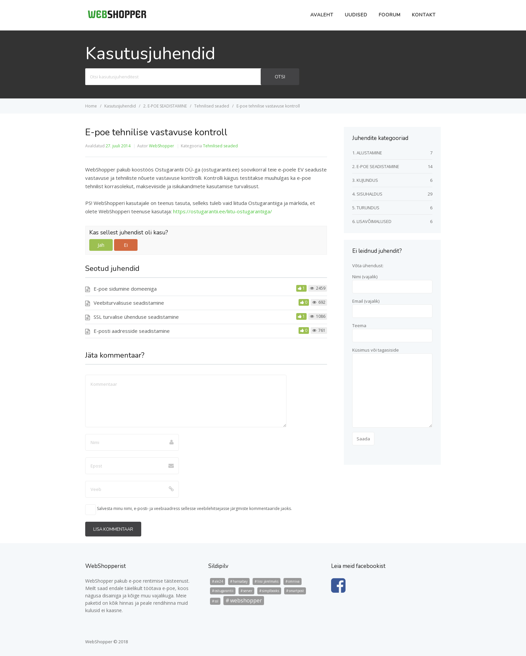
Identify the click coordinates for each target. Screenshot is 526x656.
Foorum (390, 15)
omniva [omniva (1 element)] (294, 581)
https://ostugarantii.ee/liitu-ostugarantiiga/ (222, 211)
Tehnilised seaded (220, 146)
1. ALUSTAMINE (367, 153)
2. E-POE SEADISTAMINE (375, 166)
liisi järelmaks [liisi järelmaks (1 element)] (267, 581)
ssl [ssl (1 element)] (216, 601)
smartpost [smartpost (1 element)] (296, 590)
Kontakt (424, 15)
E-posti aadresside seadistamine (132, 330)
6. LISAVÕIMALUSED (371, 221)
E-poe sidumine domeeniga (125, 288)
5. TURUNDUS (365, 208)
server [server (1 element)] (247, 590)
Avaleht (321, 15)
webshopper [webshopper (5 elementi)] (246, 600)
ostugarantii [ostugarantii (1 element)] (224, 590)
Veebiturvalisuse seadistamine (129, 302)
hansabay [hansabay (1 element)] (240, 581)
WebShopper (161, 146)
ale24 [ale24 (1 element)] (219, 581)
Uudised (356, 15)
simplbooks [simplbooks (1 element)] (270, 590)
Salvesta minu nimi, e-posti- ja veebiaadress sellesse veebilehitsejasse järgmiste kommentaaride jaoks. (194, 508)
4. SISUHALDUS (367, 194)
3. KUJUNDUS (365, 180)
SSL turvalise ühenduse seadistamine (136, 316)
